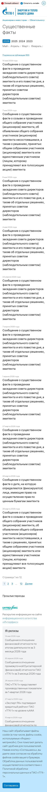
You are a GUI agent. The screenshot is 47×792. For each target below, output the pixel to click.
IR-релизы (12, 631)
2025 (14, 41)
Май (5, 46)
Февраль (36, 46)
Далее (28, 583)
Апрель (15, 46)
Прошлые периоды (14, 595)
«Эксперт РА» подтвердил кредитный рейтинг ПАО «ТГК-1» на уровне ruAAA (20, 706)
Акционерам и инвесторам (15, 20)
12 (21, 583)
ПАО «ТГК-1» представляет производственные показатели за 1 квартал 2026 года (23, 688)
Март (25, 46)
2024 (22, 41)
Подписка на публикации (14, 55)
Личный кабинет (11, 3)
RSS (27, 55)
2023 (29, 41)
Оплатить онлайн (31, 3)
